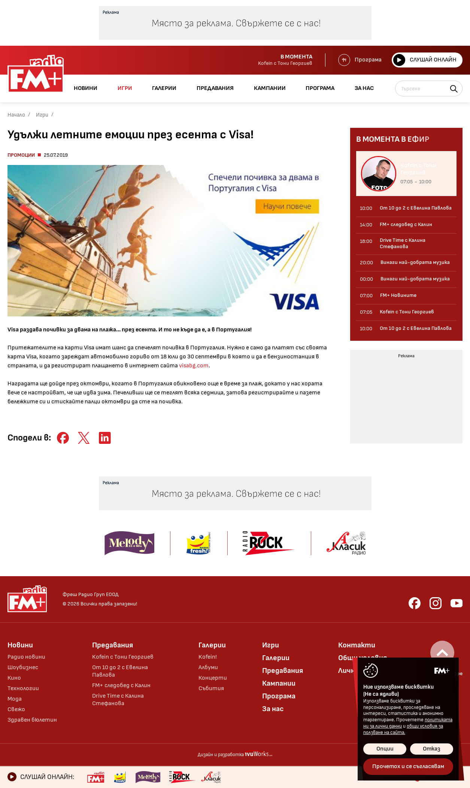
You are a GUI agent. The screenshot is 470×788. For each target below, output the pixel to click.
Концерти (212, 678)
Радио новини (26, 657)
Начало (16, 114)
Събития (211, 688)
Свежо (16, 709)
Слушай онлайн (425, 60)
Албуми (208, 667)
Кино (14, 678)
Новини (20, 645)
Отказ (431, 748)
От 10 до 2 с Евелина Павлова (120, 671)
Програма (360, 60)
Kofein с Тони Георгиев (123, 657)
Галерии (212, 645)
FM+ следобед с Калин (121, 685)
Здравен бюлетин (32, 720)
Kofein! (207, 657)
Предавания (112, 645)
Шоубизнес (22, 667)
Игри (42, 114)
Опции (385, 748)
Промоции (21, 155)
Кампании (278, 683)
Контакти (356, 645)
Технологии (23, 688)
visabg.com (194, 365)
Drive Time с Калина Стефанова (118, 699)
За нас (273, 708)
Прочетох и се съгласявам (408, 766)
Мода (14, 699)
